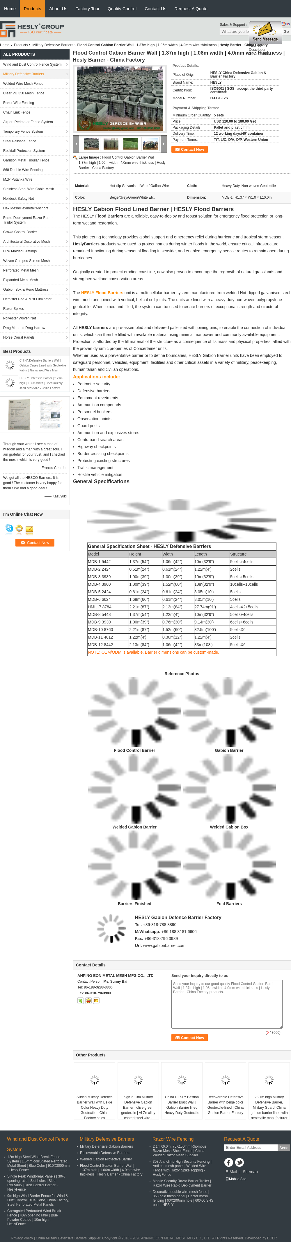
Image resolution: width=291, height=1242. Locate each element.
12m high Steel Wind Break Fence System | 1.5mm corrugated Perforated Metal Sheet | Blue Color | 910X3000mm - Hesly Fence (38, 1163)
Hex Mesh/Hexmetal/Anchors (25, 208)
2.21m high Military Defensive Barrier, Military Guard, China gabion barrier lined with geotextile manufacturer (269, 1107)
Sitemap (250, 1171)
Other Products (260, 57)
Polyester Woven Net (19, 318)
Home (10, 8)
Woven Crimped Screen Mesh (26, 261)
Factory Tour (87, 8)
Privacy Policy (22, 1238)
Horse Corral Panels (19, 337)
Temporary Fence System (23, 132)
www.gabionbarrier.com (164, 945)
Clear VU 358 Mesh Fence (23, 93)
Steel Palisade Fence (19, 141)
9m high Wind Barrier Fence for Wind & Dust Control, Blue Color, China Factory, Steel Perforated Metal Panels (38, 1200)
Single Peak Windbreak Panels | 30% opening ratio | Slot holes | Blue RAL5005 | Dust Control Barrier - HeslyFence (36, 1182)
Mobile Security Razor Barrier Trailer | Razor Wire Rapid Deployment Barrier (182, 1183)
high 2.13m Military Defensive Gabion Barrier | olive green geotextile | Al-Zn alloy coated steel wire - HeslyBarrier (138, 1110)
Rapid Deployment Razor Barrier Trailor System (28, 220)
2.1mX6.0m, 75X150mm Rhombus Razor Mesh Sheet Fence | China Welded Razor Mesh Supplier (179, 1150)
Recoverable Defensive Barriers (104, 1153)
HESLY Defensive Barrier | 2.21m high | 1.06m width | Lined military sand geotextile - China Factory (41, 383)
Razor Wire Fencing (18, 103)
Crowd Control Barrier (20, 232)
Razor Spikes (13, 309)
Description (257, 53)
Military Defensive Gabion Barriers (106, 1146)
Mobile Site (236, 1179)
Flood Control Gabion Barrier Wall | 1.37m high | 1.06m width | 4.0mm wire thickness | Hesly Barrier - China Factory (122, 162)
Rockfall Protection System (24, 151)
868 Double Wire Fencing (22, 170)
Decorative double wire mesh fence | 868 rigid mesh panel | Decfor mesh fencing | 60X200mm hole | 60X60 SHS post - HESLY (183, 1198)
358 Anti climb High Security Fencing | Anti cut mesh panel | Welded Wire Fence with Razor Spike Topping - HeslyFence (182, 1168)
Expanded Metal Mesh (20, 280)
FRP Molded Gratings (20, 251)
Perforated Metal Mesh (20, 270)
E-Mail (231, 1171)
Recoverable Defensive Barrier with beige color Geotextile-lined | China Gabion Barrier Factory (225, 1105)
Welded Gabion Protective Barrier (106, 1159)
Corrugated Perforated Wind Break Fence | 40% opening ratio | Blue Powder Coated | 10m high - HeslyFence (34, 1217)
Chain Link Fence (16, 112)
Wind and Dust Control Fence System (32, 64)
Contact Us (155, 8)
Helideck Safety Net (18, 199)
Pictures (255, 48)
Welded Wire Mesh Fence (23, 84)
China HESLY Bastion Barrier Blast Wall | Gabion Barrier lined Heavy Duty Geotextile (181, 1105)
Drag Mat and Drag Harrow (24, 328)
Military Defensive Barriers (52, 45)
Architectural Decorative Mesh (26, 242)
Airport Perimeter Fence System (28, 122)
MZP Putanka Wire (17, 179)
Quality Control (122, 8)
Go (286, 31)
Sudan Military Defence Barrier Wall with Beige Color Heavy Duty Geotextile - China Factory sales (95, 1107)
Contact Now (192, 149)
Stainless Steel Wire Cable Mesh (28, 189)
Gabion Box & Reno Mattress (25, 289)
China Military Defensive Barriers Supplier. (69, 1238)
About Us (58, 8)
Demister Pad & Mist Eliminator (27, 299)
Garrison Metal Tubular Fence (26, 160)
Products (32, 8)
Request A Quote (190, 8)
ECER (272, 1238)
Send (283, 1148)
